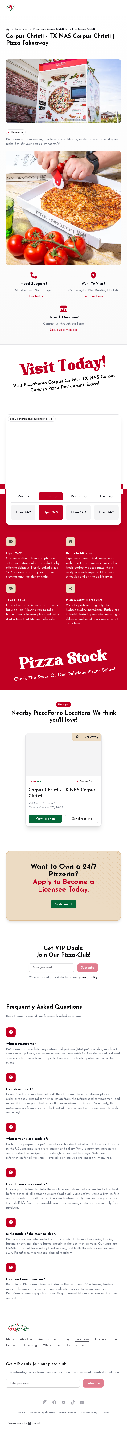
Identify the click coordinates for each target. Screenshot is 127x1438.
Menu (10, 1339)
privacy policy (88, 977)
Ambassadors (47, 1339)
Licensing (30, 1345)
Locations (82, 1340)
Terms (105, 1412)
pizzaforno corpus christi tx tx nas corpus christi (64, 29)
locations (21, 29)
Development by (24, 1423)
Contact (12, 1345)
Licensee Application (42, 1412)
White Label (52, 1345)
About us (26, 1339)
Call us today (34, 296)
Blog (66, 1339)
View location (45, 818)
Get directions (93, 296)
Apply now (64, 904)
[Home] (7, 29)
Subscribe (87, 967)
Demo (21, 1412)
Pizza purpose (67, 1412)
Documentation (106, 1339)
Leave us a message (63, 329)
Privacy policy (89, 1412)
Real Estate (75, 1345)
